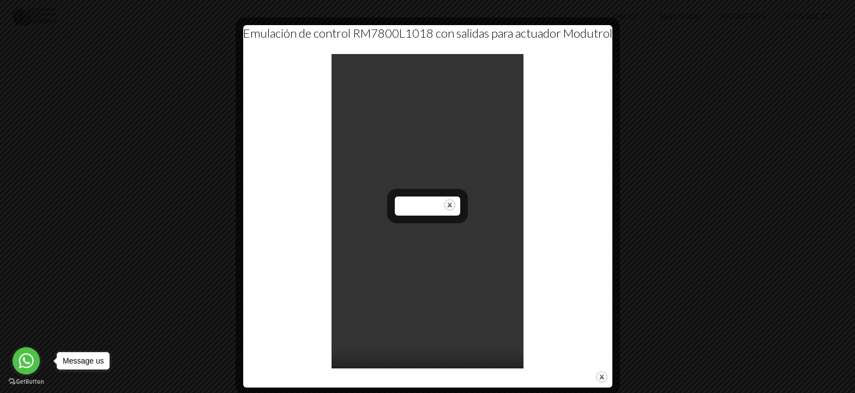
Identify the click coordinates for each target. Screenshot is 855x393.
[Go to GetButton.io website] (26, 381)
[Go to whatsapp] (26, 360)
